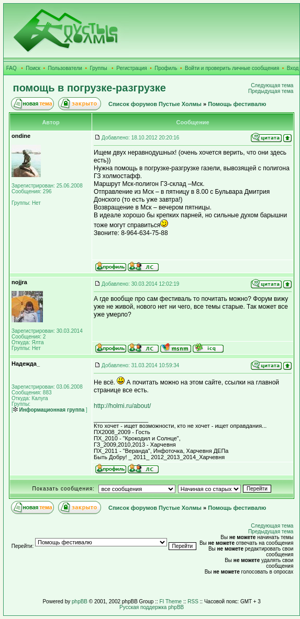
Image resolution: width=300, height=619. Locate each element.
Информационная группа (49, 410)
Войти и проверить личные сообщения (232, 68)
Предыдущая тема (270, 91)
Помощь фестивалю (237, 104)
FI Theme (171, 601)
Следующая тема (272, 85)
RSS (192, 601)
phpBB (79, 601)
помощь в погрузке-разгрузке (89, 88)
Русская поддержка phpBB (151, 607)
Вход (293, 68)
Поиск (33, 68)
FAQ (11, 68)
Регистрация (131, 68)
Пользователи (65, 68)
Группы (98, 68)
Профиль (165, 68)
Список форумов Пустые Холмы (155, 104)
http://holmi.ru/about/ (122, 406)
